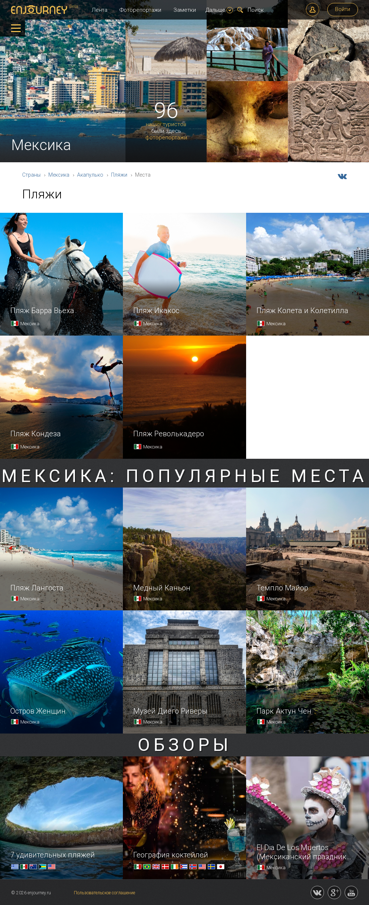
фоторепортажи (166, 138)
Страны (31, 175)
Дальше (219, 10)
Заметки (184, 10)
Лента (99, 10)
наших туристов (166, 124)
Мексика (58, 175)
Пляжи (119, 175)
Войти (342, 9)
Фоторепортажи (140, 10)
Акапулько (90, 175)
